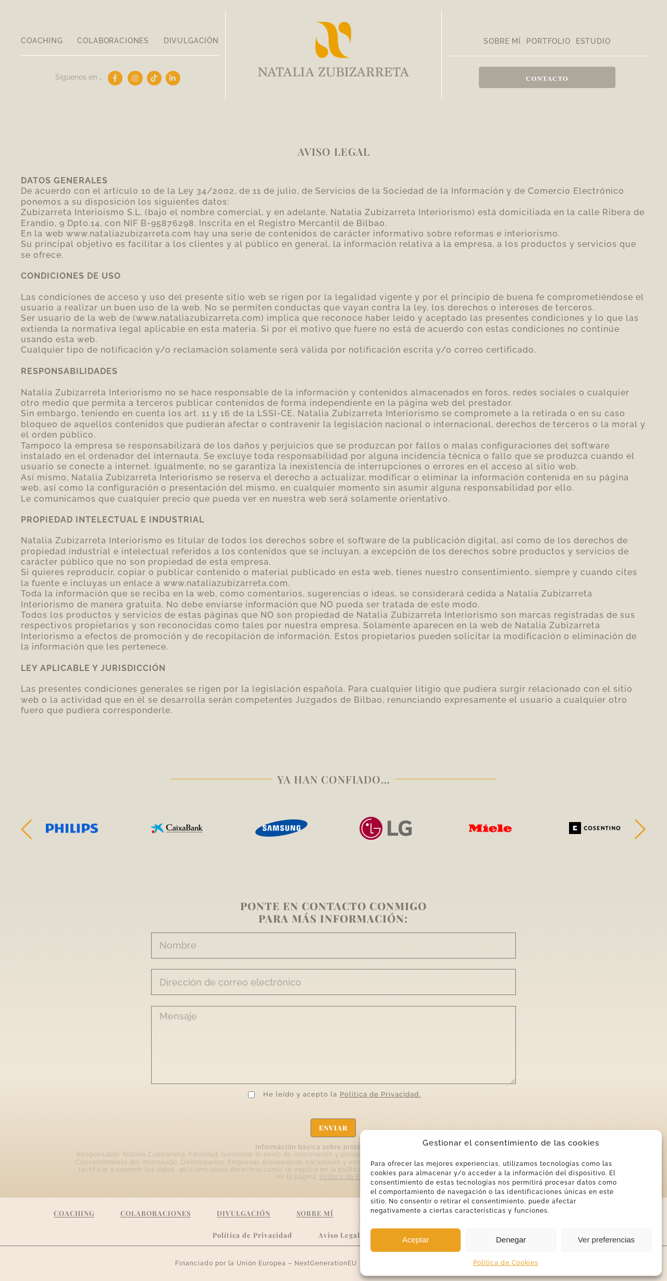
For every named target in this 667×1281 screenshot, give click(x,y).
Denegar (511, 1239)
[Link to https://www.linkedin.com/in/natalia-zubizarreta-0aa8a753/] (173, 78)
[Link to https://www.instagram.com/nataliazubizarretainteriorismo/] (135, 78)
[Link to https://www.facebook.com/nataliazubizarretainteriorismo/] (115, 78)
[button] (28, 829)
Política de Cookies (505, 1262)
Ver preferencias (606, 1239)
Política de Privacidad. (380, 1094)
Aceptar (415, 1239)
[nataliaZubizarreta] (333, 26)
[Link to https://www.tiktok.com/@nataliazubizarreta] (154, 78)
